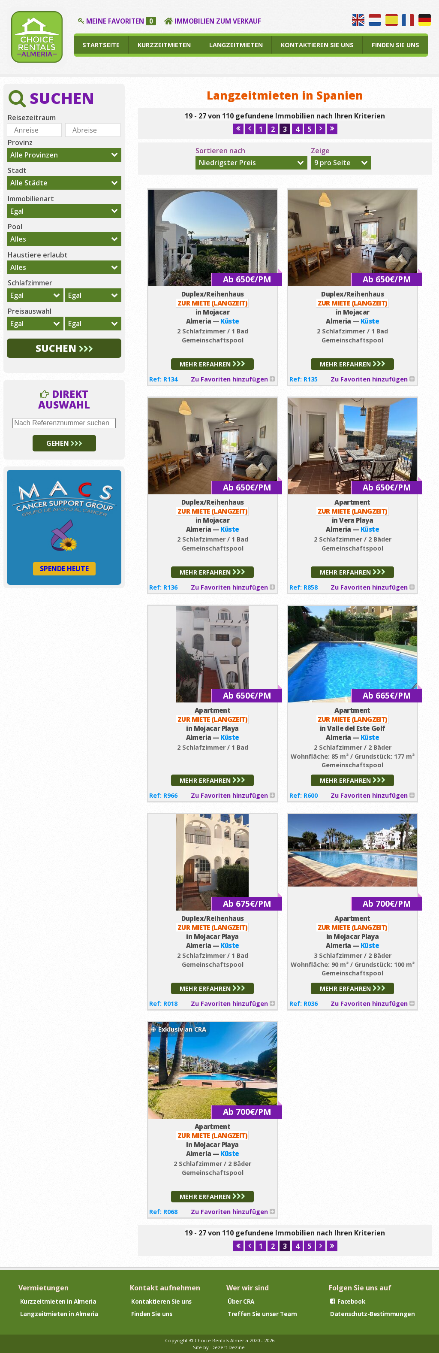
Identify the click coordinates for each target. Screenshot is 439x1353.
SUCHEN (64, 348)
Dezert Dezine (228, 1347)
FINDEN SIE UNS (395, 45)
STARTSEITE (101, 45)
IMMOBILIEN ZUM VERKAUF (217, 21)
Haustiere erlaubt (38, 255)
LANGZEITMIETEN (236, 45)
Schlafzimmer (30, 283)
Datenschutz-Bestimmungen (372, 1314)
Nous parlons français (408, 20)
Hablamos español (391, 20)
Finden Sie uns (151, 1314)
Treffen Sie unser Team (262, 1314)
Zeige (320, 150)
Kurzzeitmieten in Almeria (58, 1301)
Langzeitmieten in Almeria (59, 1314)
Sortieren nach (220, 150)
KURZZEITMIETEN (164, 45)
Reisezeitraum (32, 117)
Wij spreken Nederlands (375, 20)
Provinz (20, 142)
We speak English (358, 20)
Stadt (17, 170)
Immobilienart (31, 198)
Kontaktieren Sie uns (161, 1301)
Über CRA (241, 1301)
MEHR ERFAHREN (212, 364)
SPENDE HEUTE (64, 568)
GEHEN (64, 443)
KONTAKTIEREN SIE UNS (317, 45)
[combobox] (251, 163)
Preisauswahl (29, 311)
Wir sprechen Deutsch (424, 20)
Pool (15, 226)
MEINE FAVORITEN (121, 21)
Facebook (347, 1301)
